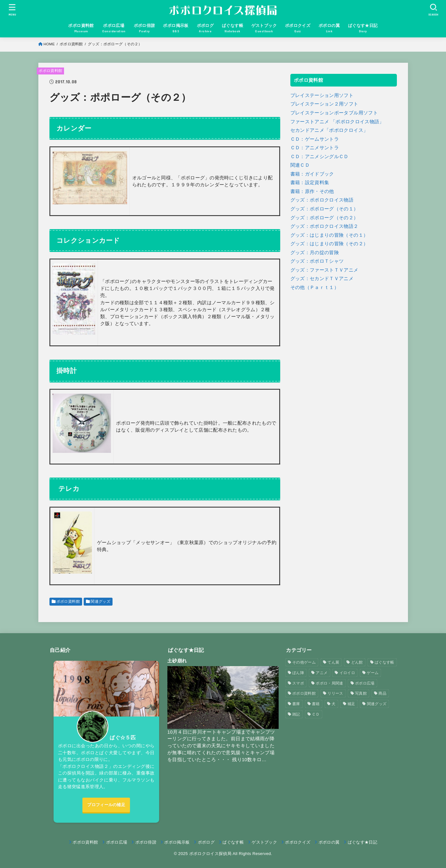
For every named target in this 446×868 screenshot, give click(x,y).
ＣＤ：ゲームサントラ (314, 139)
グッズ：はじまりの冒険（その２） (329, 243)
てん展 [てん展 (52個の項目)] (333, 662)
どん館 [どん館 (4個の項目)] (357, 662)
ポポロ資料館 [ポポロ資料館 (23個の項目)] (304, 693)
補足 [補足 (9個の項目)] (351, 704)
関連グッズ (100, 601)
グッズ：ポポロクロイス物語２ (324, 226)
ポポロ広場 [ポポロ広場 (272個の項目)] (365, 683)
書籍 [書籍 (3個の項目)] (316, 704)
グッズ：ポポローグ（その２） (324, 217)
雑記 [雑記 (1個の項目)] (296, 714)
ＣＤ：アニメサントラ (314, 147)
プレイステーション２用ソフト (324, 103)
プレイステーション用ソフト (322, 95)
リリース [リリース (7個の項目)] (335, 693)
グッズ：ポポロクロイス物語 (322, 200)
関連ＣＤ (300, 165)
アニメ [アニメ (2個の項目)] (321, 673)
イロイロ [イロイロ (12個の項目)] (347, 673)
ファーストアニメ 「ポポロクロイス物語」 (337, 121)
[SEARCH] (433, 10)
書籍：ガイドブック (312, 174)
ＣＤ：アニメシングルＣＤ (319, 156)
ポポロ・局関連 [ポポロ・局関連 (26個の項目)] (329, 683)
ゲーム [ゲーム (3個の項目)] (372, 673)
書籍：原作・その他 (312, 191)
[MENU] (12, 10)
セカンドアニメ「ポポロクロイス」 (329, 130)
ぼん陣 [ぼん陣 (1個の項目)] (298, 673)
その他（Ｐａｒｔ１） (314, 287)
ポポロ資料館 (50, 70)
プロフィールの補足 (106, 804)
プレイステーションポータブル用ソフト (334, 112)
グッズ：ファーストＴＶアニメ (324, 270)
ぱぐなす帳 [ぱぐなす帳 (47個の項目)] (384, 662)
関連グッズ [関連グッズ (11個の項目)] (377, 704)
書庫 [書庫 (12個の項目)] (296, 704)
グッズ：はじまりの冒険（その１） (329, 235)
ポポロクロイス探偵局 (210, 853)
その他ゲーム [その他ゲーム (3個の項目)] (304, 662)
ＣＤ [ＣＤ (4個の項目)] (316, 714)
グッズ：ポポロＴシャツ (317, 261)
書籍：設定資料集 (309, 182)
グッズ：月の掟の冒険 (314, 252)
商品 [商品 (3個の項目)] (382, 693)
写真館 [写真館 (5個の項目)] (361, 693)
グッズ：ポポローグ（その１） (324, 208)
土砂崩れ (177, 660)
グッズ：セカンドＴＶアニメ (322, 278)
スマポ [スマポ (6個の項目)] (298, 683)
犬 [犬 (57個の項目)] (333, 704)
